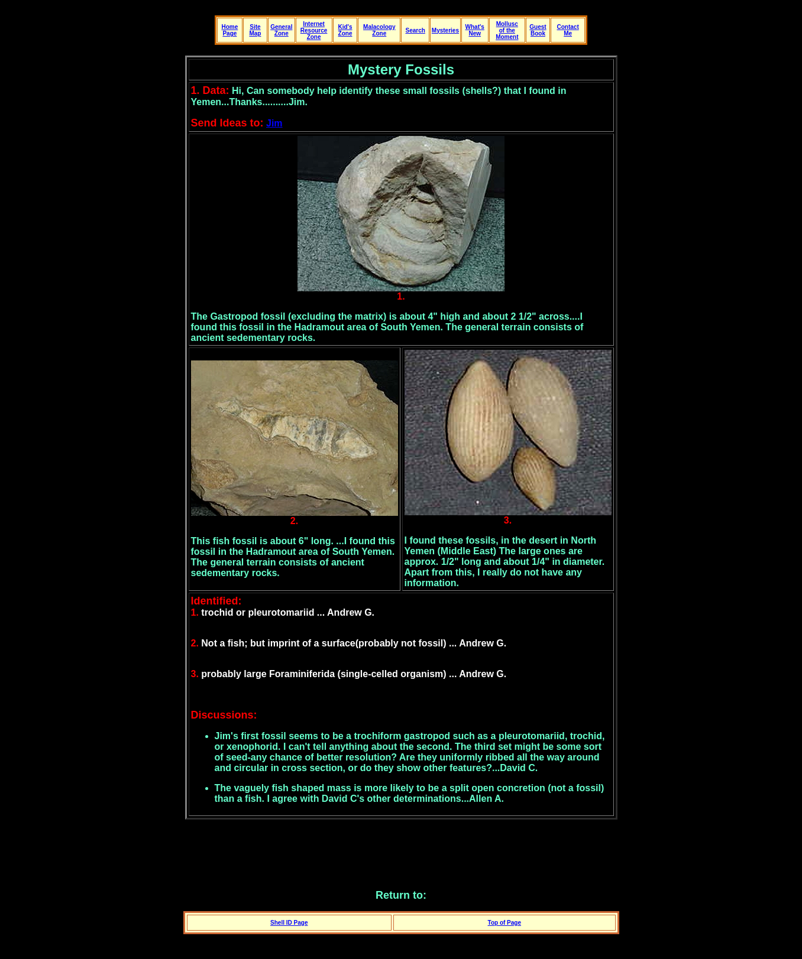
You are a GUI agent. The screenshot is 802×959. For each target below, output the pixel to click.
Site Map (255, 30)
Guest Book (537, 30)
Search (415, 30)
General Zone (281, 30)
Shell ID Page (289, 922)
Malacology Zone (379, 30)
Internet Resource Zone (314, 30)
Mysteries (445, 30)
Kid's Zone (345, 30)
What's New (474, 30)
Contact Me (567, 30)
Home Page (229, 30)
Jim (274, 123)
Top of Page (504, 922)
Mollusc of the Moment (507, 30)
